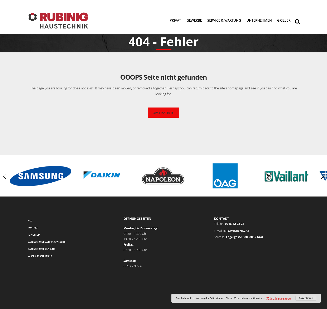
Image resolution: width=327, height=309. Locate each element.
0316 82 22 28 (234, 224)
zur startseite (163, 112)
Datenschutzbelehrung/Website (46, 241)
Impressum (34, 234)
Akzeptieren (306, 298)
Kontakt (33, 227)
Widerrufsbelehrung (40, 256)
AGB (30, 220)
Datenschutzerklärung (41, 248)
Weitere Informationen (279, 298)
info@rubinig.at (236, 231)
